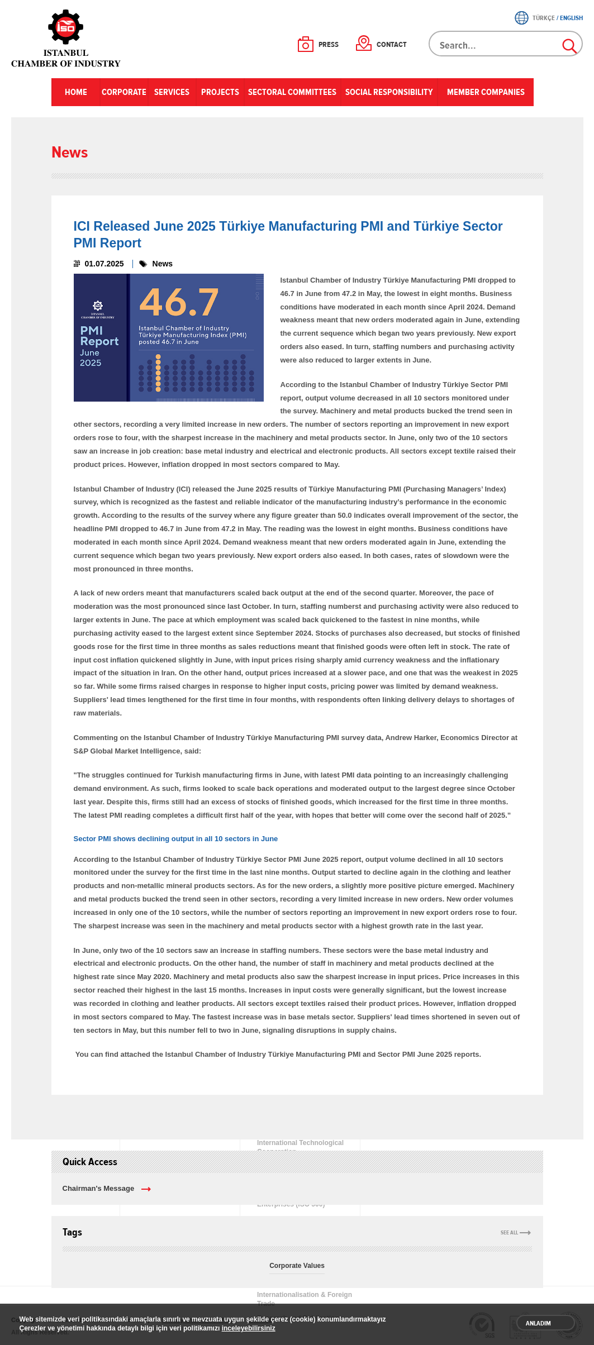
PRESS (329, 45)
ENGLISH (571, 17)
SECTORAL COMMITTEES (292, 92)
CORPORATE (124, 92)
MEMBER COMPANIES (486, 92)
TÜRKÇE (544, 17)
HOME (76, 92)
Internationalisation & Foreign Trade (304, 1299)
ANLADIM (538, 1323)
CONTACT (392, 45)
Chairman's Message (99, 1188)
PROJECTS (220, 92)
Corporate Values (297, 1266)
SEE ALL (509, 1233)
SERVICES (171, 92)
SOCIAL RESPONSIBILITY (389, 92)
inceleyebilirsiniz (248, 1328)
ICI (67, 38)
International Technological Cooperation (300, 1147)
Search (570, 47)
